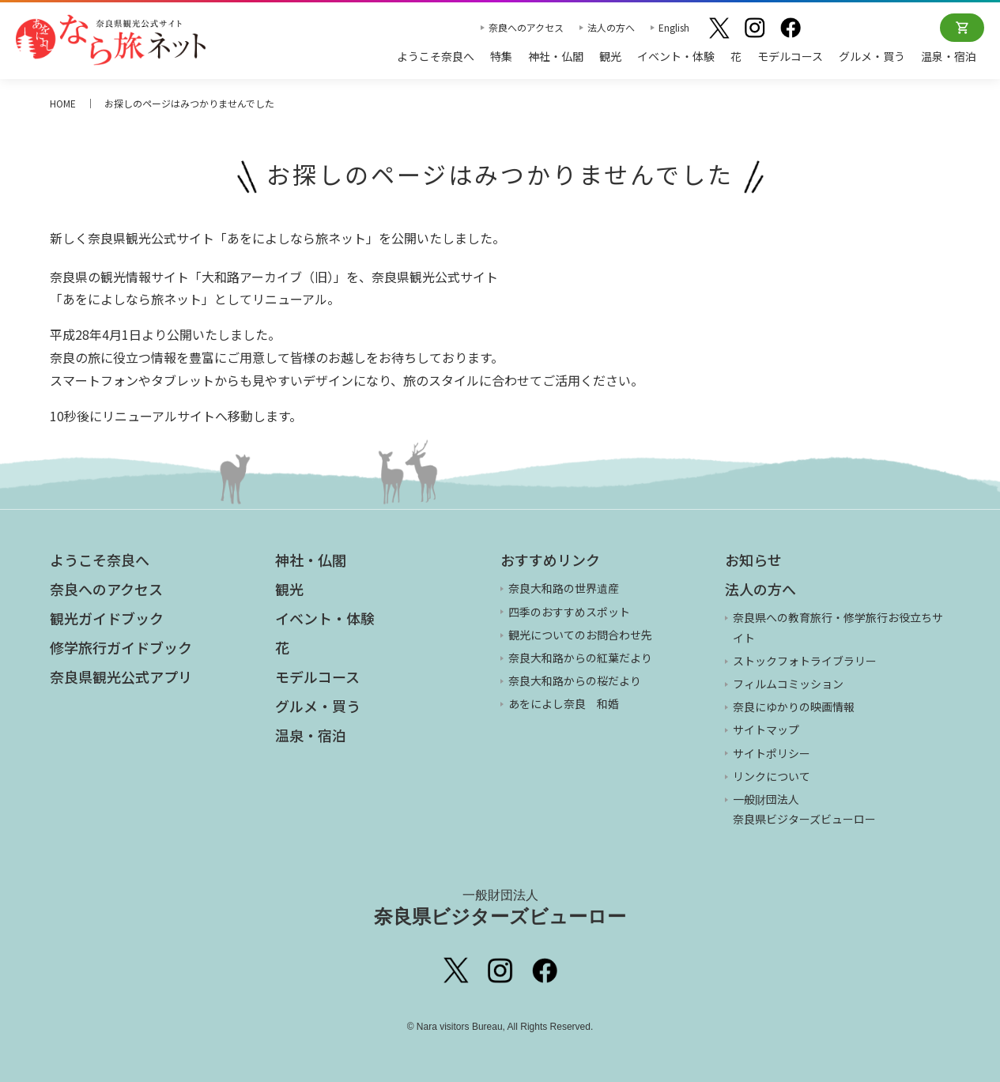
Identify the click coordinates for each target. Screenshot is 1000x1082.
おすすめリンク (550, 559)
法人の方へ (611, 27)
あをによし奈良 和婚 (563, 703)
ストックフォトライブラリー (805, 661)
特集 (501, 56)
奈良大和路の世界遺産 (563, 588)
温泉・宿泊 (948, 56)
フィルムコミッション (788, 684)
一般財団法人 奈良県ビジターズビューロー (804, 809)
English (673, 27)
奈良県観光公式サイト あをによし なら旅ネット (111, 39)
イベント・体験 (676, 56)
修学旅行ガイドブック (121, 647)
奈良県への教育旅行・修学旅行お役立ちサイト (838, 627)
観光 (610, 56)
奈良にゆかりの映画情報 (794, 706)
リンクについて (771, 776)
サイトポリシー (771, 753)
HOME (63, 103)
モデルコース (790, 56)
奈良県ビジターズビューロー (500, 907)
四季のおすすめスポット (569, 612)
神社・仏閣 (555, 56)
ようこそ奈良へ (435, 56)
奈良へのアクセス (526, 27)
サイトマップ (766, 729)
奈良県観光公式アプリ (121, 676)
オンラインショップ (962, 27)
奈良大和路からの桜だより (574, 680)
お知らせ (753, 559)
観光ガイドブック (107, 618)
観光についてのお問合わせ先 (580, 635)
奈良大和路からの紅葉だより (580, 657)
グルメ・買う (872, 56)
